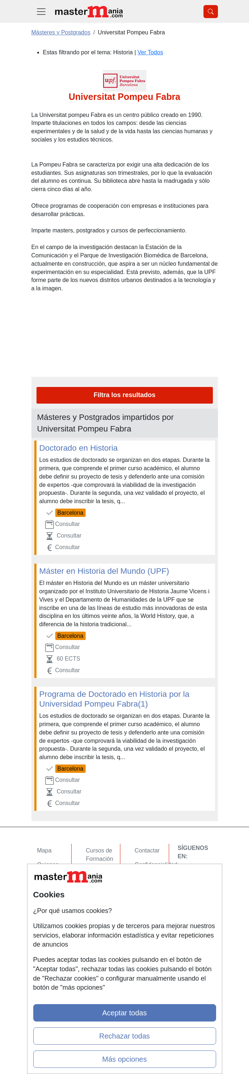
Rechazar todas (124, 1036)
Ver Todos (150, 52)
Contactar (147, 850)
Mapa (44, 850)
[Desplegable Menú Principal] (41, 11)
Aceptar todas (124, 1013)
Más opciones (124, 1059)
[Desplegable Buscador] (210, 11)
